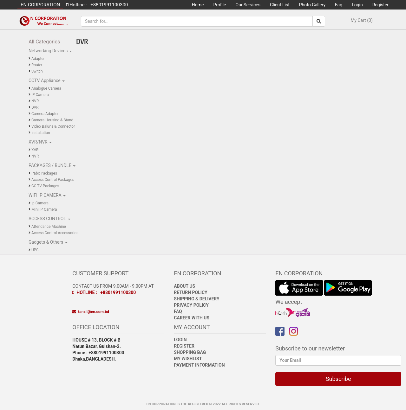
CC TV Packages (45, 186)
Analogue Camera (46, 88)
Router (37, 65)
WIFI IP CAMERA (45, 195)
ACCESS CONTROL (48, 218)
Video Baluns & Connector (53, 126)
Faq (338, 4)
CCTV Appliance (45, 80)
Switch (37, 71)
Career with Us (191, 317)
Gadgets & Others (46, 242)
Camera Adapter (45, 114)
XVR (34, 150)
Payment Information (199, 365)
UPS (34, 250)
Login (357, 4)
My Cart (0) (361, 20)
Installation (40, 133)
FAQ (178, 311)
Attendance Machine (48, 226)
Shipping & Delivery (196, 298)
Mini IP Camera (44, 209)
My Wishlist (188, 358)
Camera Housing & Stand (52, 120)
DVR (35, 107)
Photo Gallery (312, 4)
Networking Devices (49, 50)
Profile (219, 4)
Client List (280, 4)
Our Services (248, 4)
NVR (35, 101)
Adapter (38, 58)
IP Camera (40, 95)
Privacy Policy (191, 305)
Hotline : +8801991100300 (104, 292)
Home (198, 4)
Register (380, 4)
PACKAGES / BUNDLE (50, 165)
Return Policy (190, 292)
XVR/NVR (39, 141)
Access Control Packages (52, 179)
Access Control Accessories (54, 233)
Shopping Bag (190, 352)
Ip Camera (40, 203)
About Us (184, 286)
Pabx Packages (44, 173)
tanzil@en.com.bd (90, 312)
